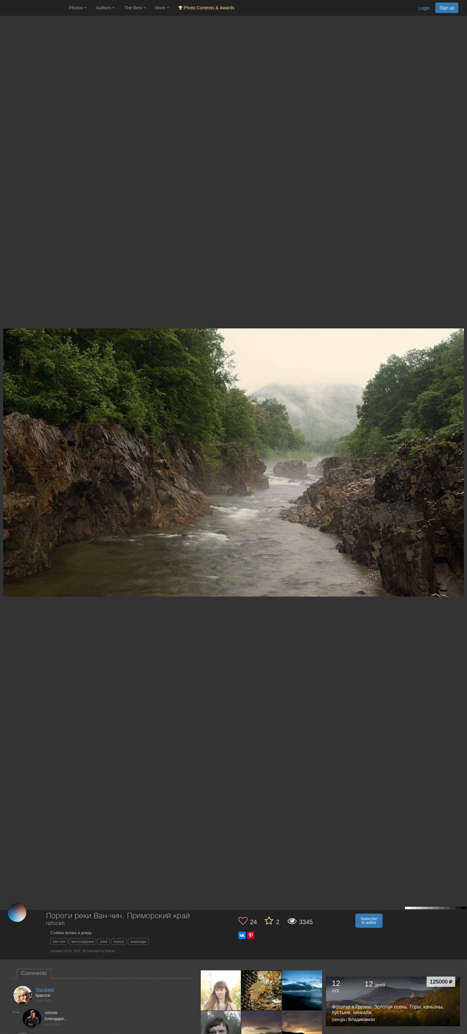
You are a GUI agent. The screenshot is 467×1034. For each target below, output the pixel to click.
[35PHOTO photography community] (34, 7)
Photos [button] (78, 8)
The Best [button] (135, 8)
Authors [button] (105, 8)
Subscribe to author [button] (369, 921)
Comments (34, 973)
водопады (138, 941)
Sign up (446, 8)
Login (424, 8)
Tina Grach (45, 989)
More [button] (162, 8)
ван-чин (59, 941)
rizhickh (55, 923)
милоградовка (82, 941)
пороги (119, 941)
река (103, 941)
